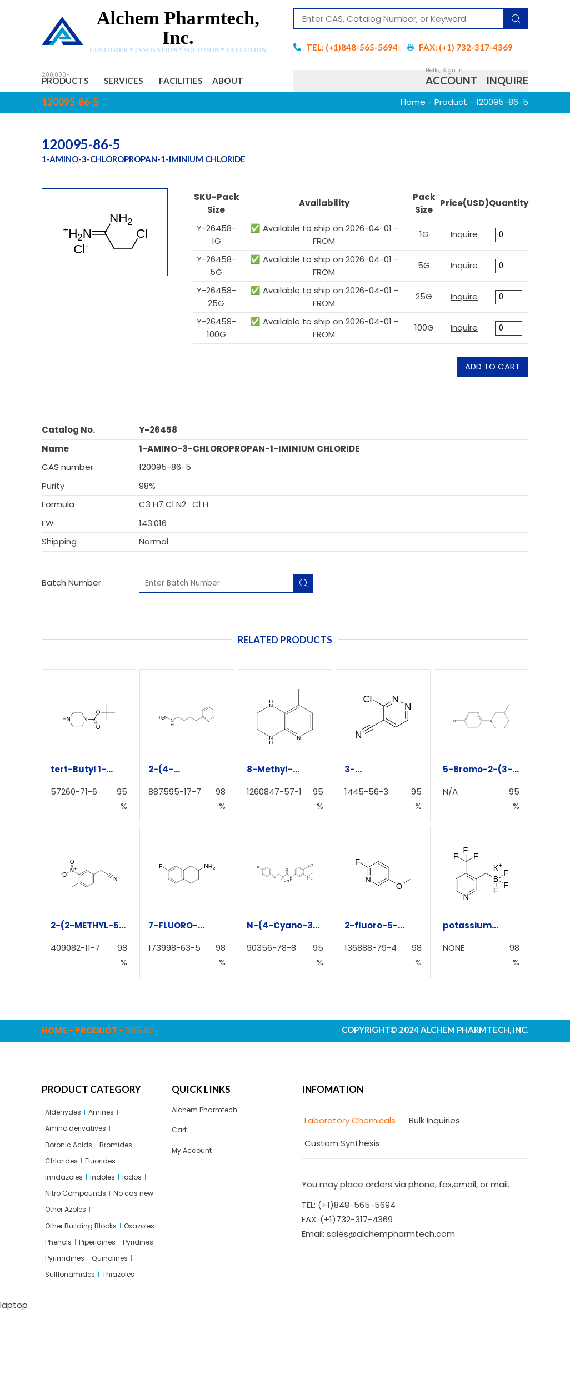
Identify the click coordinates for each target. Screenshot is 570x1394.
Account (452, 96)
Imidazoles (67, 1221)
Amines (111, 1145)
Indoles (111, 1221)
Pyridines (115, 1317)
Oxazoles (64, 1297)
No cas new (69, 1260)
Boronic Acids (72, 1184)
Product (450, 135)
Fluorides (109, 1202)
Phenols (106, 1297)
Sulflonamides (74, 1355)
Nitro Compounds (81, 1241)
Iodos (144, 1221)
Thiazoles (130, 1355)
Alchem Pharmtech (211, 1143)
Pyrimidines (68, 1336)
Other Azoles (126, 1260)
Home (413, 135)
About (68, 110)
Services (146, 83)
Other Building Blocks (87, 1279)
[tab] (349, 1153)
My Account (196, 1189)
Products (72, 83)
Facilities (215, 83)
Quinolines (119, 1336)
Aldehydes (66, 1145)
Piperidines (67, 1317)
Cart (181, 1166)
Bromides (126, 1184)
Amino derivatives (82, 1165)
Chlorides (64, 1202)
